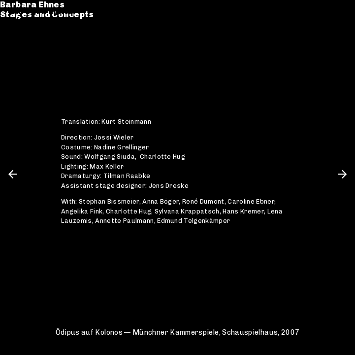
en (340, 11)
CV (16, 47)
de (323, 11)
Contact (28, 57)
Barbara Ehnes (42, 11)
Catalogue (33, 37)
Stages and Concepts (57, 21)
